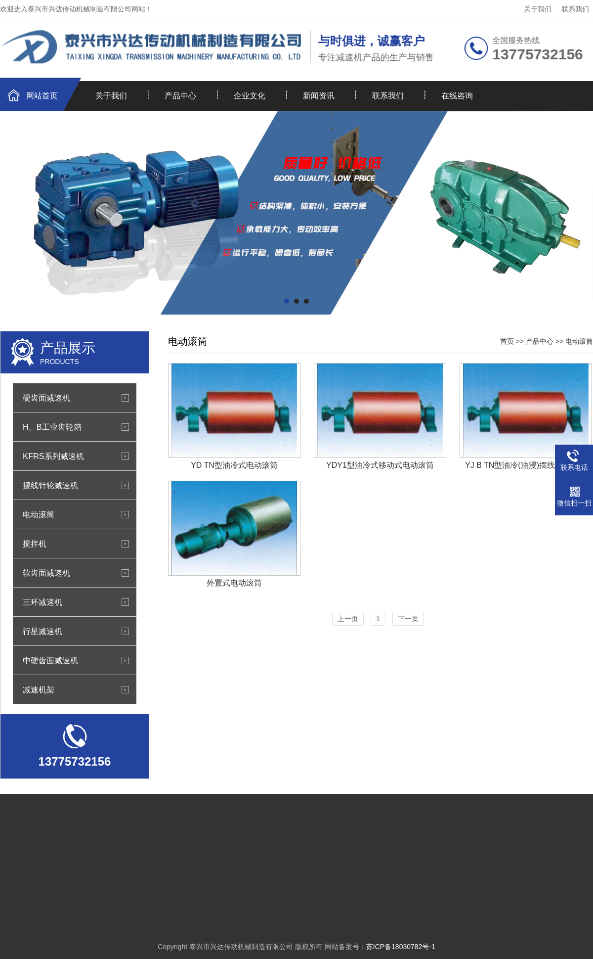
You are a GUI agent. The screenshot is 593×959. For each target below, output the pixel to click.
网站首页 (42, 95)
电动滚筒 (38, 514)
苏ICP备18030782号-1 (400, 947)
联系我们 (575, 9)
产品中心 (180, 95)
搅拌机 (34, 543)
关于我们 (537, 9)
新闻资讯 (319, 95)
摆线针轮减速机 (50, 485)
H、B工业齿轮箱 (52, 426)
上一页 (348, 619)
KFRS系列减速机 (53, 456)
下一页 (408, 619)
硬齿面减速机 (46, 397)
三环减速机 (42, 601)
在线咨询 (457, 95)
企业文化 (249, 95)
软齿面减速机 (46, 572)
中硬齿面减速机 (50, 660)
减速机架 (38, 689)
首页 (507, 341)
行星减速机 (42, 631)
